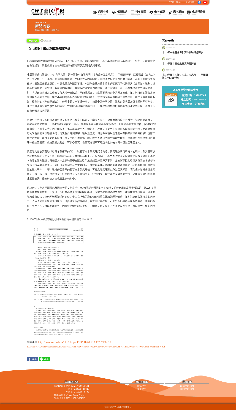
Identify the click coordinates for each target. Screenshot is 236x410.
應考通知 (178, 13)
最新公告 (45, 30)
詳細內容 (200, 103)
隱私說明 (141, 386)
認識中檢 (103, 13)
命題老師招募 (187, 386)
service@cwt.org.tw (75, 397)
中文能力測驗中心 (123, 407)
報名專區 (140, 13)
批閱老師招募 (187, 389)
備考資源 (159, 13)
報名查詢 (187, 103)
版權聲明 (141, 389)
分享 (34, 359)
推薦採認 (122, 13)
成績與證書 (198, 13)
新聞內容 (55, 30)
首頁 (37, 30)
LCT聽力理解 (174, 2)
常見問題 (190, 2)
